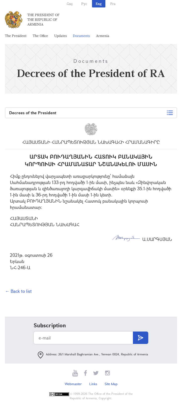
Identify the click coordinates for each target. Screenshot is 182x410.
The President (16, 35)
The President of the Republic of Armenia (43, 19)
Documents (81, 35)
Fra (113, 3)
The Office (40, 35)
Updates (60, 35)
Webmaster (73, 383)
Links (93, 383)
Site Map (111, 383)
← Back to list (18, 291)
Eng (99, 3)
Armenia (102, 35)
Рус (84, 3)
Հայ (69, 3)
